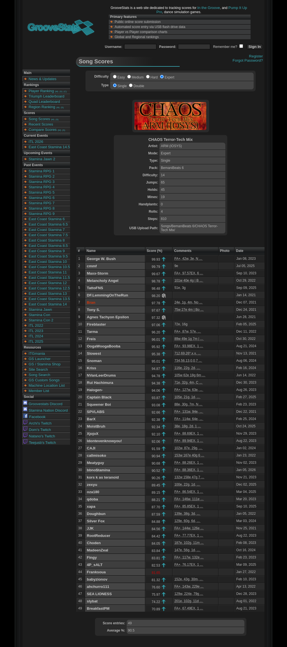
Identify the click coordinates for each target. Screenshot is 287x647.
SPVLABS (96, 412)
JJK (90, 528)
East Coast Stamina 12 (48, 283)
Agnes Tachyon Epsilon (108, 317)
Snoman (94, 361)
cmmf (92, 266)
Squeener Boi (99, 404)
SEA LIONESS (99, 594)
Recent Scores (41, 124)
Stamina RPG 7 (42, 203)
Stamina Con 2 (41, 320)
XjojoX (92, 434)
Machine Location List (47, 385)
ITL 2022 (36, 325)
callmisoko (96, 455)
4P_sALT (95, 565)
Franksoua (96, 572)
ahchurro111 (98, 587)
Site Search (38, 369)
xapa (91, 506)
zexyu (92, 485)
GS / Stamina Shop (45, 364)
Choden (94, 543)
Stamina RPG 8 (42, 208)
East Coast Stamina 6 (47, 219)
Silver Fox (96, 521)
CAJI (91, 448)
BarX (91, 419)
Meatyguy (95, 463)
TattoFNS (95, 288)
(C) (65, 91)
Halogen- (95, 390)
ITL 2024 (36, 336)
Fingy (92, 557)
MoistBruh (96, 426)
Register (256, 56)
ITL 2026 (36, 142)
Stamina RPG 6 (42, 198)
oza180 (93, 492)
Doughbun (96, 514)
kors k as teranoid (103, 477)
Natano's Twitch (39, 436)
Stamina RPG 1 (42, 171)
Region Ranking (42, 107)
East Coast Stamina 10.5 (49, 267)
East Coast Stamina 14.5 (49, 147)
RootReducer (98, 536)
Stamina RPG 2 (42, 176)
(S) (61, 91)
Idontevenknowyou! (104, 441)
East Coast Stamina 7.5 (48, 235)
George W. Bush (101, 259)
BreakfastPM (98, 608)
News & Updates (42, 79)
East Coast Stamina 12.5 (49, 288)
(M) (56, 91)
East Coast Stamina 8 (47, 240)
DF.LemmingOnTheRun (107, 295)
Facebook (34, 417)
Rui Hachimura (100, 383)
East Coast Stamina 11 (48, 272)
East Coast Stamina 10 (48, 261)
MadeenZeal (97, 550)
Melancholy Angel (103, 281)
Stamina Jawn (40, 309)
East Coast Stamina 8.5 (48, 246)
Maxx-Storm (97, 273)
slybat (92, 601)
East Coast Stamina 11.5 (49, 277)
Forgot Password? (248, 60)
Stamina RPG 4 (42, 187)
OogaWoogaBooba (104, 346)
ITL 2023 (36, 331)
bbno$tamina (98, 470)
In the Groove (208, 8)
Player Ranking (41, 91)
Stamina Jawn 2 (42, 159)
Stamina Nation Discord (45, 410)
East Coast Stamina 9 (47, 251)
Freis (91, 339)
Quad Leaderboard (44, 101)
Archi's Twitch (37, 423)
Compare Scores (43, 129)
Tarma (92, 332)
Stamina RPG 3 (42, 182)
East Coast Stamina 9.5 (48, 256)
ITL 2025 (36, 341)
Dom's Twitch (37, 430)
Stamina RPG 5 (42, 192)
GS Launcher (40, 359)
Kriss (91, 368)
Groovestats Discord (43, 404)
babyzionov (97, 579)
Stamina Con (39, 315)
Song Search (39, 375)
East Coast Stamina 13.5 (49, 299)
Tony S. (93, 310)
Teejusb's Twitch (39, 442)
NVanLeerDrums (101, 375)
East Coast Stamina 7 (47, 230)
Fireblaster (96, 324)
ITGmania (37, 353)
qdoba (92, 499)
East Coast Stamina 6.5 (48, 224)
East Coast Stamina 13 (48, 293)
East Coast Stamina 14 (48, 304)
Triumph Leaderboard (46, 96)
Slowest (94, 353)
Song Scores (39, 119)
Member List (39, 391)
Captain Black (99, 397)
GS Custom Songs (44, 380)
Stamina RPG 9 (42, 214)
